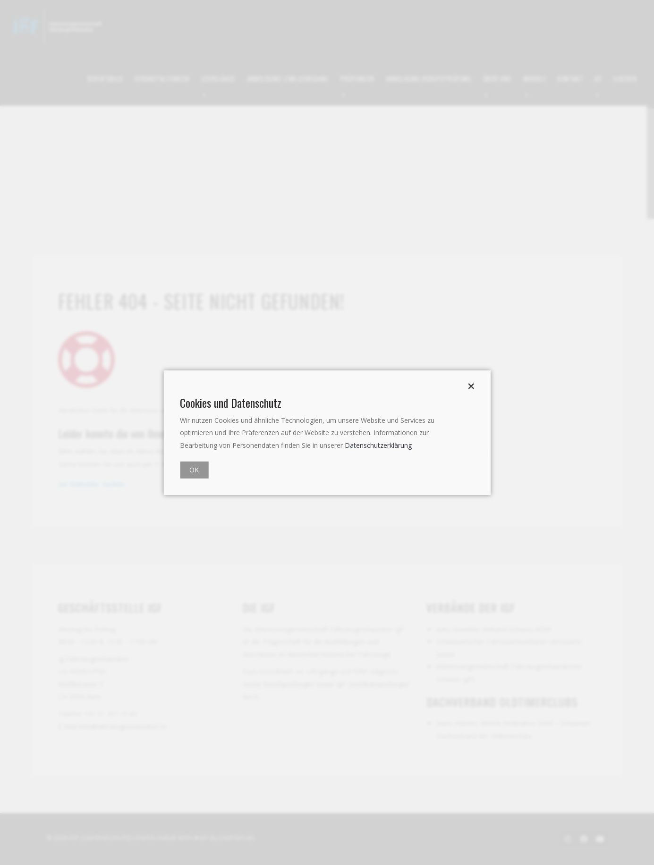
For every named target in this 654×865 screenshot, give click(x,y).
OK (194, 469)
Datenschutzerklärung (378, 445)
